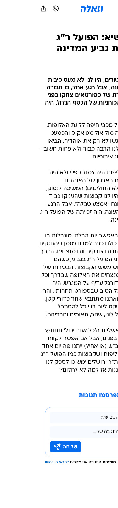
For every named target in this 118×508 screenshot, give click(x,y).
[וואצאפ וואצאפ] (23, 8)
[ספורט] (105, 25)
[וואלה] (59, 8)
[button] (91, 8)
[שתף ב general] (10, 8)
